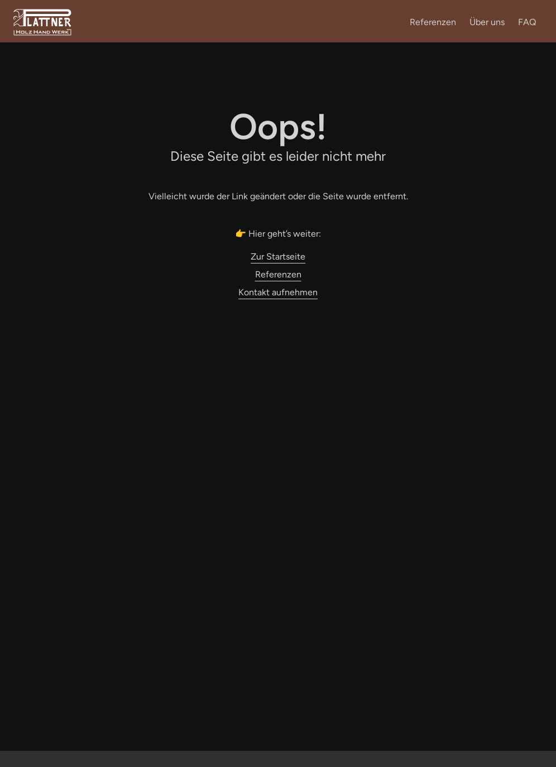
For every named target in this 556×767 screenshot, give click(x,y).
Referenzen (433, 22)
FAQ (527, 22)
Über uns (487, 22)
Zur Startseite (278, 256)
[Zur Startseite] (42, 33)
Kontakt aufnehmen (278, 292)
